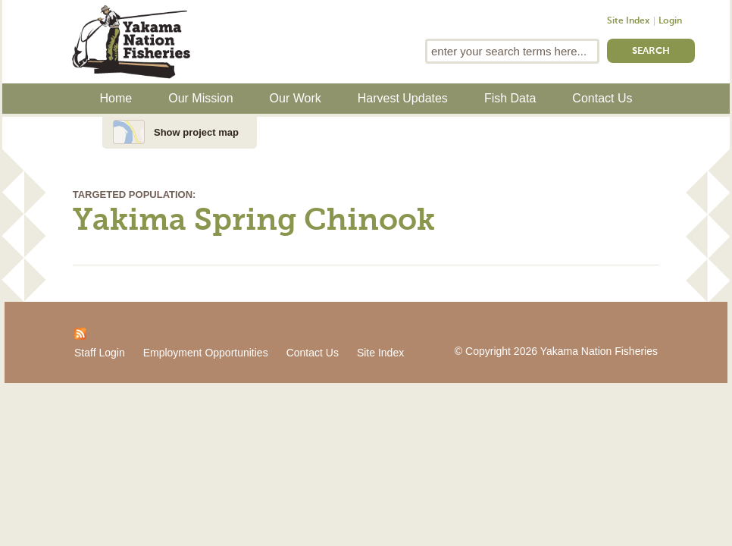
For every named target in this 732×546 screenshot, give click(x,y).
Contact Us (602, 98)
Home (116, 98)
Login (670, 21)
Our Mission (200, 98)
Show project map (196, 132)
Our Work (295, 98)
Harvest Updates (403, 98)
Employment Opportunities (205, 353)
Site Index (628, 21)
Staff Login (99, 353)
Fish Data (510, 98)
